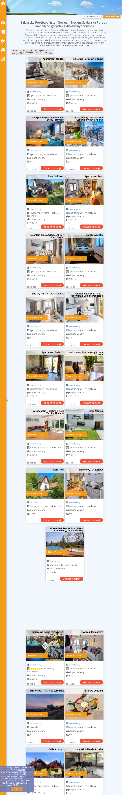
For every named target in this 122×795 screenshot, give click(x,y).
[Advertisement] (65, 607)
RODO (15, 785)
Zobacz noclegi (52, 109)
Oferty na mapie (112, 16)
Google (21, 769)
